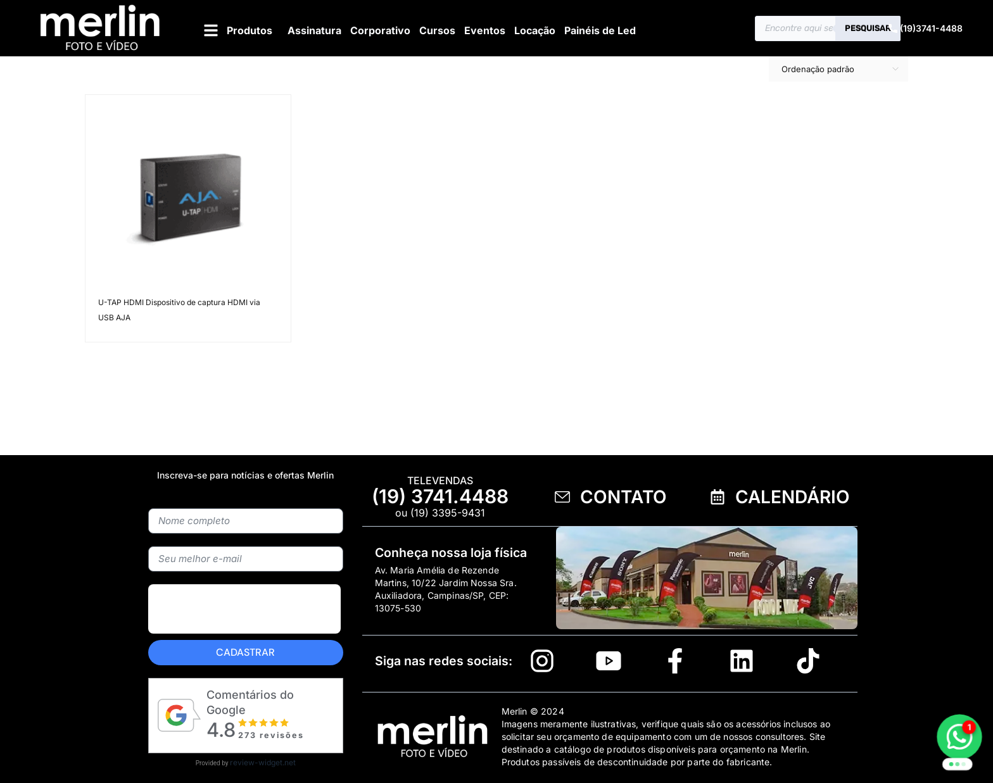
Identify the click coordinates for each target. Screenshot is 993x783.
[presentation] (244, 609)
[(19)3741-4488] (893, 28)
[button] (236, 30)
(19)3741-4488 (931, 28)
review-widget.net (263, 762)
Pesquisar (868, 28)
